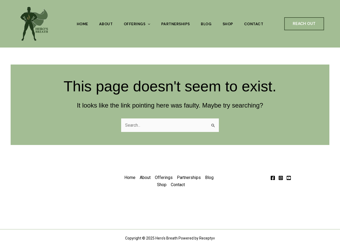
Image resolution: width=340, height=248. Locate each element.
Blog (207, 24)
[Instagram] (280, 178)
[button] (304, 23)
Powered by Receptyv (196, 238)
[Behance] (288, 178)
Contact (256, 24)
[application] (147, 24)
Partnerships (175, 24)
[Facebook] (272, 178)
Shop (229, 24)
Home (80, 24)
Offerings (136, 24)
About (105, 24)
